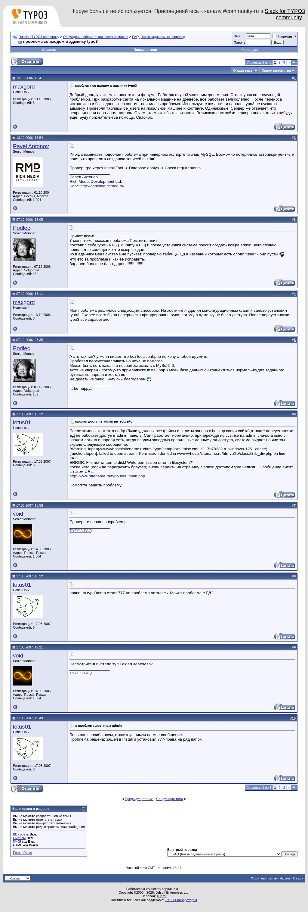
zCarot (161, 896)
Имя (237, 36)
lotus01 (22, 422)
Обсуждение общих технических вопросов (95, 37)
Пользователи (145, 50)
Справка (49, 50)
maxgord (24, 86)
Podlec (21, 228)
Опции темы (243, 70)
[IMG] (17, 841)
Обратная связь (264, 878)
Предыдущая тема (139, 799)
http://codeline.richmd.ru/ (102, 186)
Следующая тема (169, 799)
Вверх (298, 878)
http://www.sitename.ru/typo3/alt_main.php (107, 476)
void (18, 514)
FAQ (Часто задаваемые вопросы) (158, 37)
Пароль (239, 42)
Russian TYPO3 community (39, 37)
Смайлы (19, 838)
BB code (19, 834)
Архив (285, 878)
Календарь (250, 50)
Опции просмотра (276, 70)
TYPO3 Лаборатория (181, 900)
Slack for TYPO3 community (285, 14)
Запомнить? (284, 37)
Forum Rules (22, 852)
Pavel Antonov (31, 146)
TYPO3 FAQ (80, 531)
